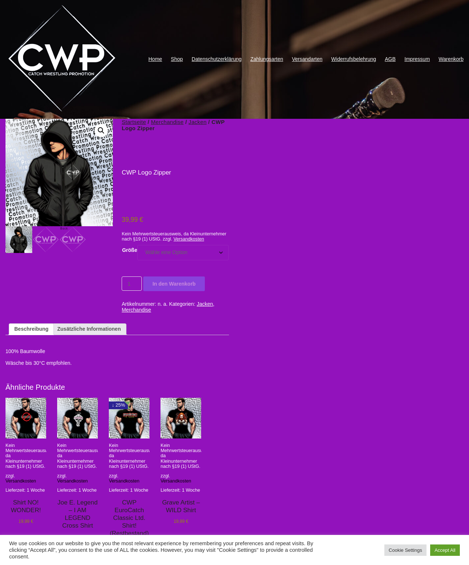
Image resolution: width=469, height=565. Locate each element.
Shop (177, 59)
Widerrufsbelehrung (353, 59)
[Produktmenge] (132, 283)
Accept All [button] (445, 550)
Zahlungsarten (266, 59)
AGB (390, 59)
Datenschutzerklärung (216, 59)
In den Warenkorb (174, 284)
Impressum (417, 59)
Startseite (134, 122)
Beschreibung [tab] (31, 329)
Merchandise (167, 122)
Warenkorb (451, 59)
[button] (101, 130)
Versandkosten (189, 239)
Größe (129, 250)
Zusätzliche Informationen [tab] (89, 329)
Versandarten (307, 59)
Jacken (198, 122)
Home (155, 59)
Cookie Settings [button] (405, 550)
